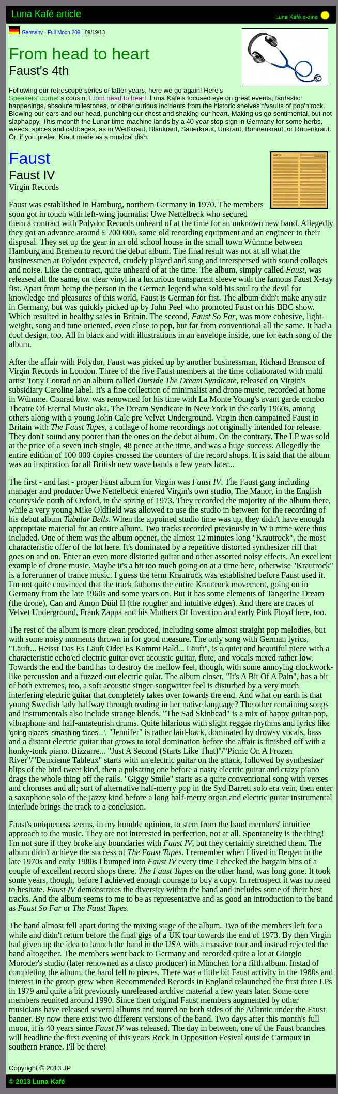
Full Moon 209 (64, 32)
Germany (32, 32)
